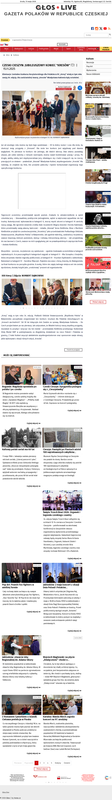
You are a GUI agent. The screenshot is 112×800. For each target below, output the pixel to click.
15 (60, 308)
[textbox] (96, 35)
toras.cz (17, 795)
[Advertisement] (21, 511)
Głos (8, 55)
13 (55, 308)
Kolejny (58, 760)
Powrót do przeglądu (73, 350)
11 (49, 308)
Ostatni (67, 760)
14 (58, 308)
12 (52, 308)
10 (46, 308)
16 (63, 308)
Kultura (16, 55)
